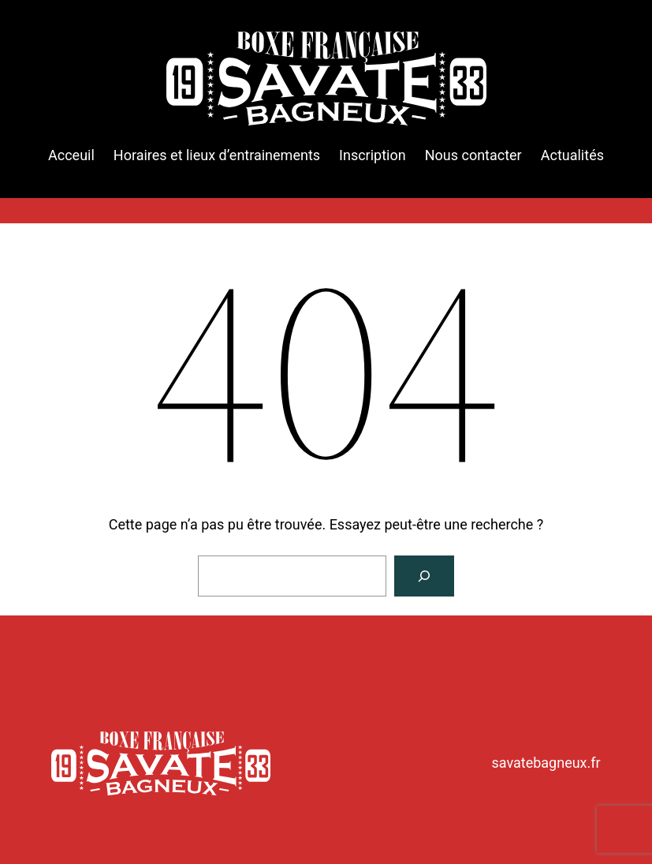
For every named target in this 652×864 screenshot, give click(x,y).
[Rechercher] (424, 576)
